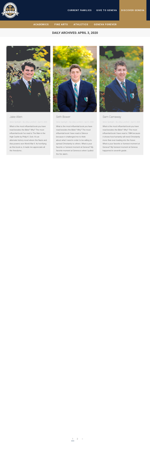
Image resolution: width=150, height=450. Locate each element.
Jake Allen (16, 116)
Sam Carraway (112, 116)
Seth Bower (63, 116)
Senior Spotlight (15, 122)
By (29, 122)
